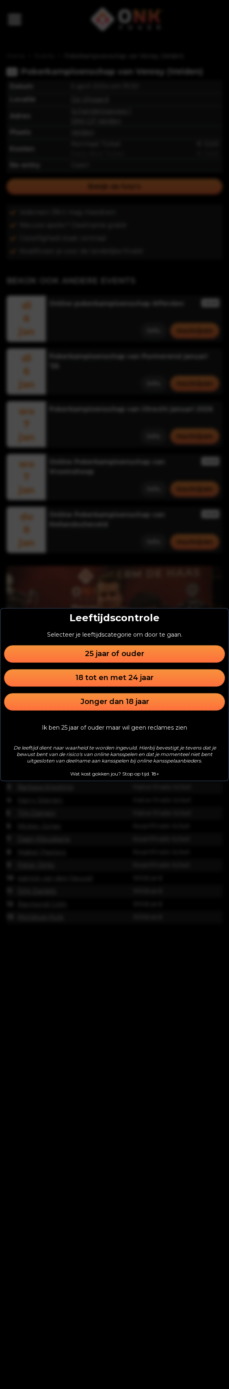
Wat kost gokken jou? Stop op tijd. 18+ (114, 774)
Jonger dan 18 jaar (114, 701)
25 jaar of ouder (114, 653)
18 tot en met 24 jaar (114, 677)
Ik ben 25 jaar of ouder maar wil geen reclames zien (114, 727)
